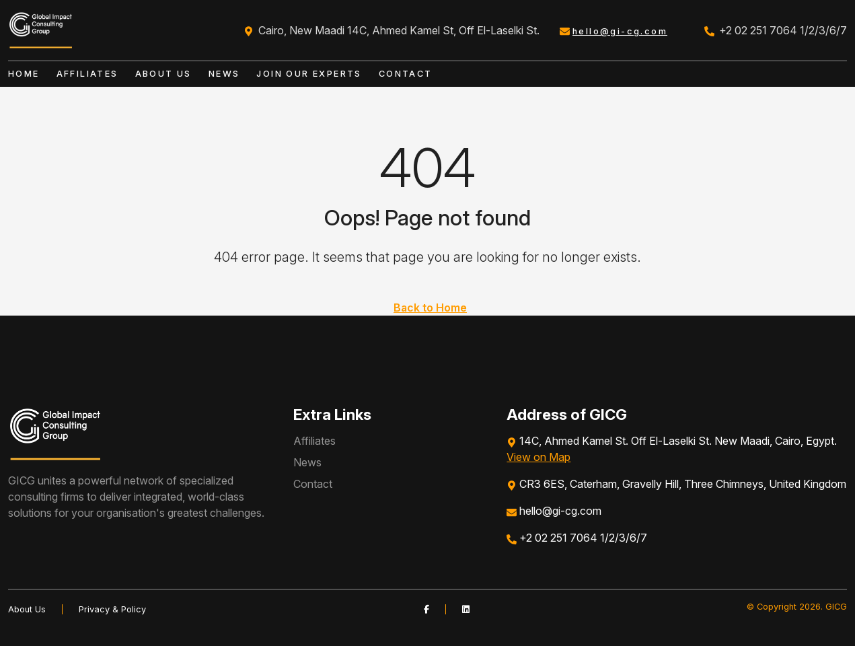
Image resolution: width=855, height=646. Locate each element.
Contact (406, 74)
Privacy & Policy (112, 609)
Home (24, 74)
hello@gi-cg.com (619, 31)
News (224, 74)
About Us (163, 74)
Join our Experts (308, 74)
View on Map (538, 457)
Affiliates (87, 74)
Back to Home (430, 307)
